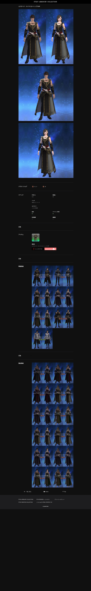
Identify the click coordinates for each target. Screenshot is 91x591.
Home (46, 556)
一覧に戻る (27, 556)
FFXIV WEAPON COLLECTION (26, 584)
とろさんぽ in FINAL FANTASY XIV (44, 584)
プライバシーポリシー (59, 581)
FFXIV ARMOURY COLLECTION (45, 2)
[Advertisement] (46, 188)
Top (64, 556)
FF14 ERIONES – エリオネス (43, 581)
